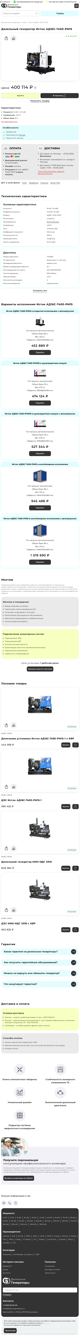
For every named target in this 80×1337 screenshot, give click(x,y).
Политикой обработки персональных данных (22, 1325)
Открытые (44, 183)
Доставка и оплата (52, 1269)
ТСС (35, 1239)
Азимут (42, 1239)
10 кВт (11, 1218)
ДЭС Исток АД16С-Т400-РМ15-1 (21, 800)
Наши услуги (50, 1273)
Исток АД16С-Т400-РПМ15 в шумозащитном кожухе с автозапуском (40, 414)
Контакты (6, 1273)
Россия (22, 135)
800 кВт (6, 1224)
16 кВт (24, 22)
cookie (38, 1323)
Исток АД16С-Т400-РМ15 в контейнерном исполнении (40, 464)
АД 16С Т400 (55, 183)
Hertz (42, 1236)
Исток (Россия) (53, 222)
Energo (57, 1236)
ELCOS (20, 1236)
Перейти (40, 352)
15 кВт (19, 1218)
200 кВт (30, 1221)
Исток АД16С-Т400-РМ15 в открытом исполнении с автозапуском (40, 311)
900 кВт (15, 1224)
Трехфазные (33, 183)
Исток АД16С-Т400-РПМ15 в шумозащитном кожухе (40, 363)
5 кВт (5, 1218)
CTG (14, 1243)
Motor (35, 1236)
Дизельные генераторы (10, 22)
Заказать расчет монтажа (40, 669)
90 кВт (5, 1221)
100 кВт (13, 1221)
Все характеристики (9, 121)
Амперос (6, 1243)
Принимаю (10, 1330)
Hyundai (62, 1239)
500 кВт (56, 1221)
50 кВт (49, 1218)
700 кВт (74, 1221)
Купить (20, 95)
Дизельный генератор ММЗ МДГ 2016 (26, 861)
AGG (13, 1236)
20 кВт (26, 1218)
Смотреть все (40, 290)
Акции (5, 1269)
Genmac (6, 1236)
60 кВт (57, 1218)
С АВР (36, 1254)
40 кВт (42, 1218)
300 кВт (39, 1221)
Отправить (7, 1295)
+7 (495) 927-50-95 (10, 1305)
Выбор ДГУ (7, 1266)
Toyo (5, 1239)
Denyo (70, 1239)
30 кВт (34, 1218)
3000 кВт (43, 1224)
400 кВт (47, 1221)
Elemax (65, 1236)
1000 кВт (23, 1224)
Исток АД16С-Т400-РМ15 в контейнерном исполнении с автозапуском (40, 519)
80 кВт (73, 1218)
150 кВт (21, 1221)
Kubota (73, 1236)
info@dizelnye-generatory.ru (14, 1309)
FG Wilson (27, 1239)
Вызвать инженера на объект (18, 1178)
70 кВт (65, 1218)
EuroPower (51, 1239)
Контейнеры (18, 1254)
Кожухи (29, 1254)
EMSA (28, 1236)
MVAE (49, 1236)
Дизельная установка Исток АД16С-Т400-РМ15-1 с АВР (37, 738)
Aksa (11, 1239)
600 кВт (65, 1221)
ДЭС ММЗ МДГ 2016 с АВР (18, 923)
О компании (50, 1266)
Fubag (17, 1239)
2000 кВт (33, 1224)
